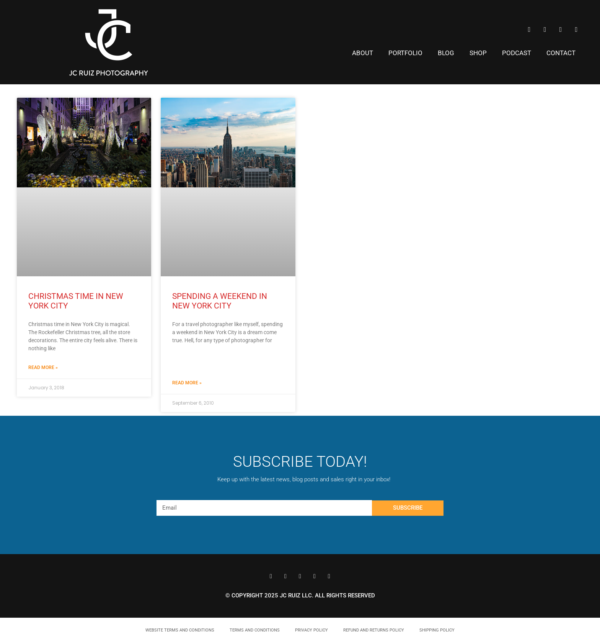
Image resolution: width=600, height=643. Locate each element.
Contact (561, 53)
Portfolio (405, 53)
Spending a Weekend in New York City (219, 301)
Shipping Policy (437, 630)
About (362, 53)
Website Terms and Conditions (179, 630)
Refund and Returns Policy (373, 630)
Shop (478, 53)
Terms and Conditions (255, 630)
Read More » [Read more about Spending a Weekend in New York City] (187, 382)
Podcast (516, 53)
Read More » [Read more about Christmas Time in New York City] (43, 367)
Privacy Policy (311, 630)
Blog (446, 53)
